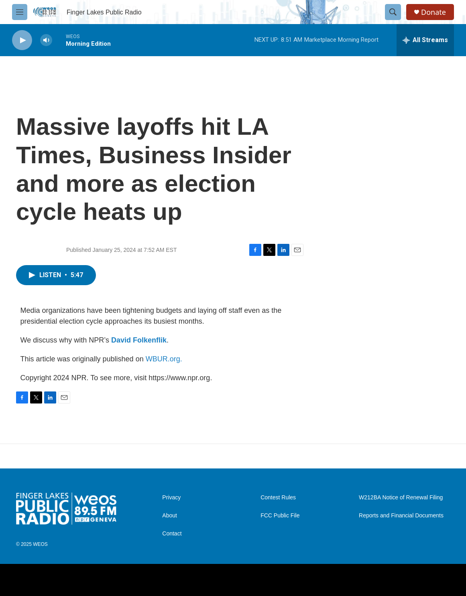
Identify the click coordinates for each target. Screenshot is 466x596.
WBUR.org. (164, 359)
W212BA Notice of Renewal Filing (401, 498)
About (169, 516)
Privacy (171, 498)
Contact (171, 534)
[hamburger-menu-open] (19, 12)
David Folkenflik (139, 340)
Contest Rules (278, 498)
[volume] (46, 40)
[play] (22, 40)
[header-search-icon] (393, 12)
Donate (433, 12)
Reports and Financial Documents (401, 516)
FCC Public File (279, 516)
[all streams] (425, 40)
